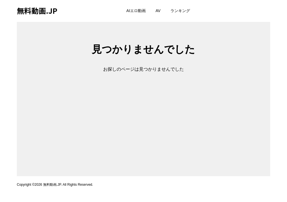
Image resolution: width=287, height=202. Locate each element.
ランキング (180, 10)
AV (158, 10)
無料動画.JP (37, 10)
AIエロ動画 (136, 10)
